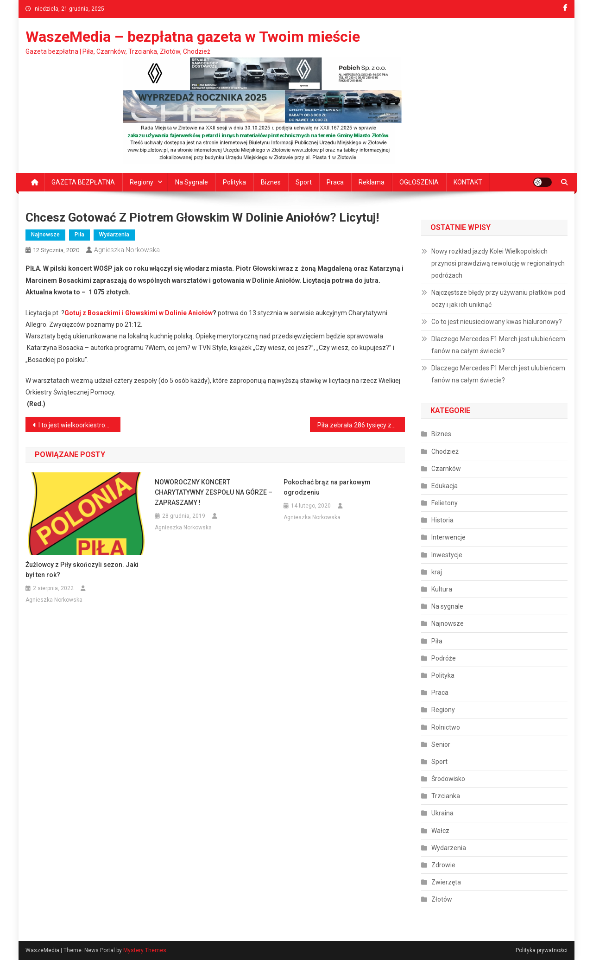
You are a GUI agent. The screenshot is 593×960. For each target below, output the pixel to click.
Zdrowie (443, 865)
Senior (440, 744)
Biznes (271, 182)
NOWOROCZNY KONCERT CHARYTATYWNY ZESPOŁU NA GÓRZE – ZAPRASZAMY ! (213, 492)
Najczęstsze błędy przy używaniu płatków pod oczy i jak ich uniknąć (498, 298)
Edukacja (444, 486)
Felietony (444, 503)
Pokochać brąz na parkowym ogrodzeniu (327, 487)
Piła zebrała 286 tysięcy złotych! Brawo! (361, 425)
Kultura (441, 589)
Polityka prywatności (542, 950)
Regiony (141, 182)
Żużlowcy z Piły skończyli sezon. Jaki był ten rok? (82, 570)
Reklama (372, 182)
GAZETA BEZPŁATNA (83, 182)
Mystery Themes (144, 950)
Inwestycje (446, 555)
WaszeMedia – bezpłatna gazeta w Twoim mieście (192, 36)
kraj (436, 572)
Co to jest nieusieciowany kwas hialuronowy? (496, 321)
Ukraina (442, 813)
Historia (442, 520)
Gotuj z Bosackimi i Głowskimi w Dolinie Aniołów (138, 313)
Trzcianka (445, 796)
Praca (335, 182)
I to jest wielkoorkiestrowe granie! (79, 425)
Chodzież (445, 451)
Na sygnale (191, 182)
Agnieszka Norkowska (127, 250)
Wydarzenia (114, 234)
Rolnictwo (445, 727)
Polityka (234, 182)
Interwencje (448, 537)
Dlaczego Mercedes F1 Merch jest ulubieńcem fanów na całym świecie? (498, 345)
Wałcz (440, 830)
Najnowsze (45, 234)
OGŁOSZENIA (419, 182)
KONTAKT (468, 182)
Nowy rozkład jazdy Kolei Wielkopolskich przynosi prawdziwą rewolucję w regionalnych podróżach (498, 263)
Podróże (443, 658)
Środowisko (448, 778)
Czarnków (446, 468)
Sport (304, 182)
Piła (79, 234)
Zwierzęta (446, 882)
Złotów (441, 899)
